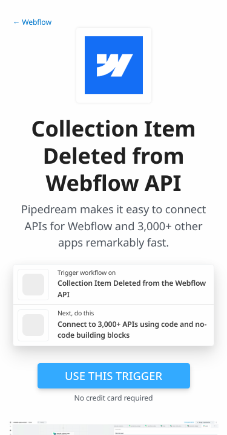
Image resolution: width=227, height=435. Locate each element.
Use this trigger (113, 375)
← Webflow (32, 22)
